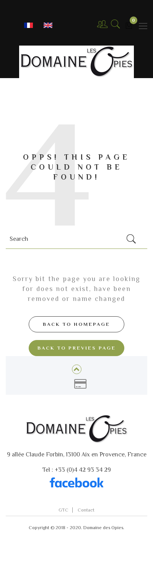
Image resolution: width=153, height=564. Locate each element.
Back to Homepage (76, 324)
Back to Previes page (76, 348)
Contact (86, 510)
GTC (63, 510)
